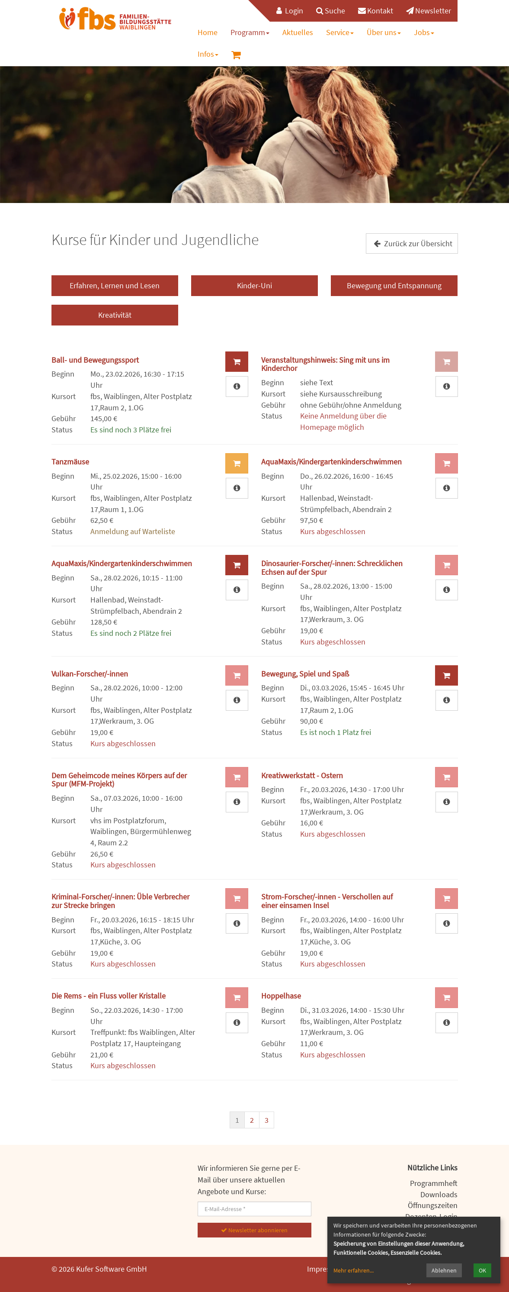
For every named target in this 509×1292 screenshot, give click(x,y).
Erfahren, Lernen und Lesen (115, 285)
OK (482, 1270)
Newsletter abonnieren (254, 1230)
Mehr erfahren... (353, 1270)
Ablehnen (444, 1270)
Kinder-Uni (254, 285)
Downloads (439, 1194)
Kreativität (114, 315)
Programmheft (434, 1183)
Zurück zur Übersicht (411, 243)
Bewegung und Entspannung (394, 285)
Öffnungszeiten (433, 1205)
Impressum (325, 1269)
